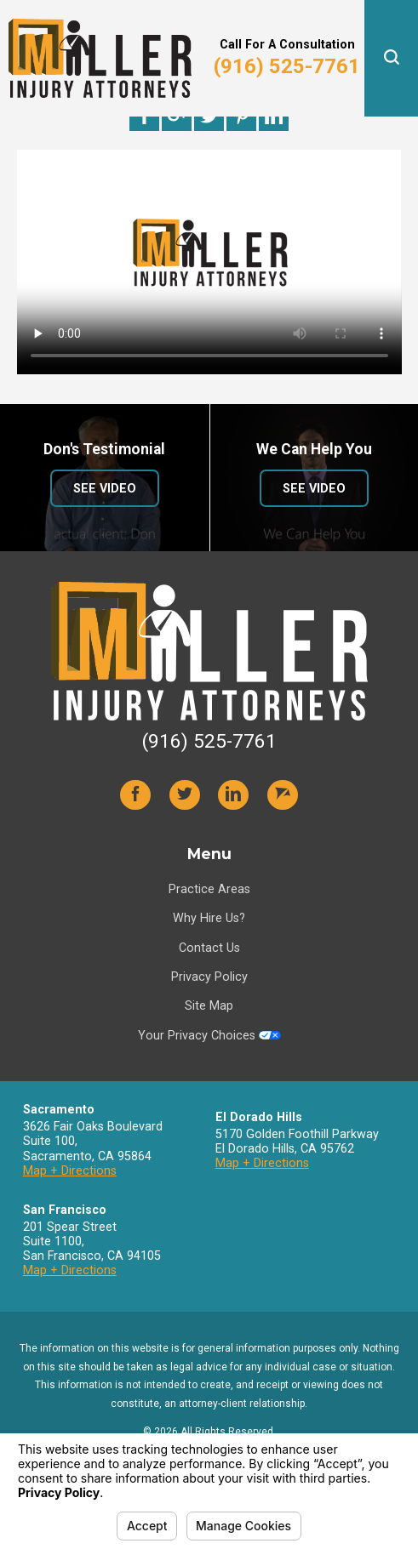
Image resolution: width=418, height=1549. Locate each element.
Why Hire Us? (209, 918)
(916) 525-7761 (287, 66)
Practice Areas (209, 889)
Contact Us (209, 947)
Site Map (209, 1005)
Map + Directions (70, 1170)
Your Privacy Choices (209, 1035)
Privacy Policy (209, 976)
